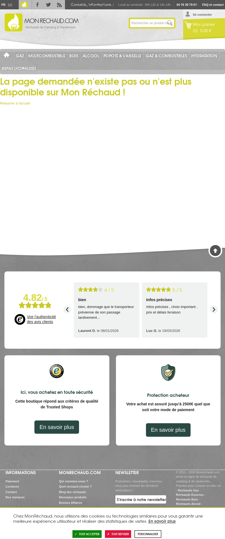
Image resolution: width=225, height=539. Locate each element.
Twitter (48, 4)
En (10, 4)
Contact (11, 492)
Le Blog (24, 4)
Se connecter (202, 14)
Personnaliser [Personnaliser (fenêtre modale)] (148, 534)
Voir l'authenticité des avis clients (41, 319)
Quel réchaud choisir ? (75, 486)
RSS (59, 4)
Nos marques (15, 497)
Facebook (37, 4)
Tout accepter (87, 534)
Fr (3, 4)
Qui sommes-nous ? (73, 481)
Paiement (12, 481)
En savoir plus (56, 427)
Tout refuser (118, 534)
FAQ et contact (213, 4)
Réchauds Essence (190, 494)
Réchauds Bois (187, 499)
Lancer (170, 23)
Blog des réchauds (72, 492)
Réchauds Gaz (188, 490)
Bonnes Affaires (70, 502)
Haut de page (215, 250)
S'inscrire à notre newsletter (141, 499)
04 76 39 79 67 (187, 4)
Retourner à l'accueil (15, 103)
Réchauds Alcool (188, 503)
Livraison (12, 486)
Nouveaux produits (72, 497)
